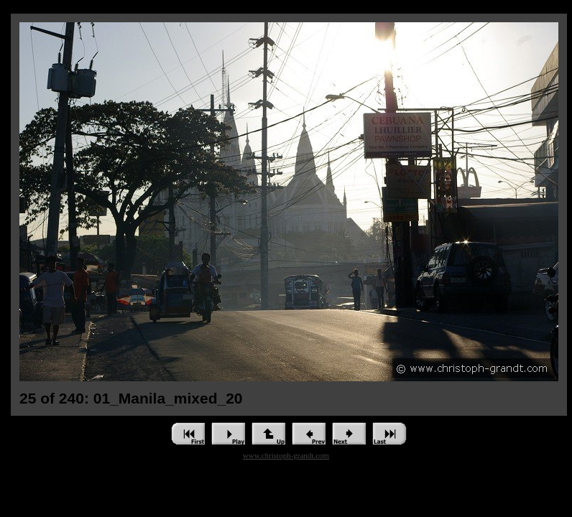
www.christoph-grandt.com (286, 455)
